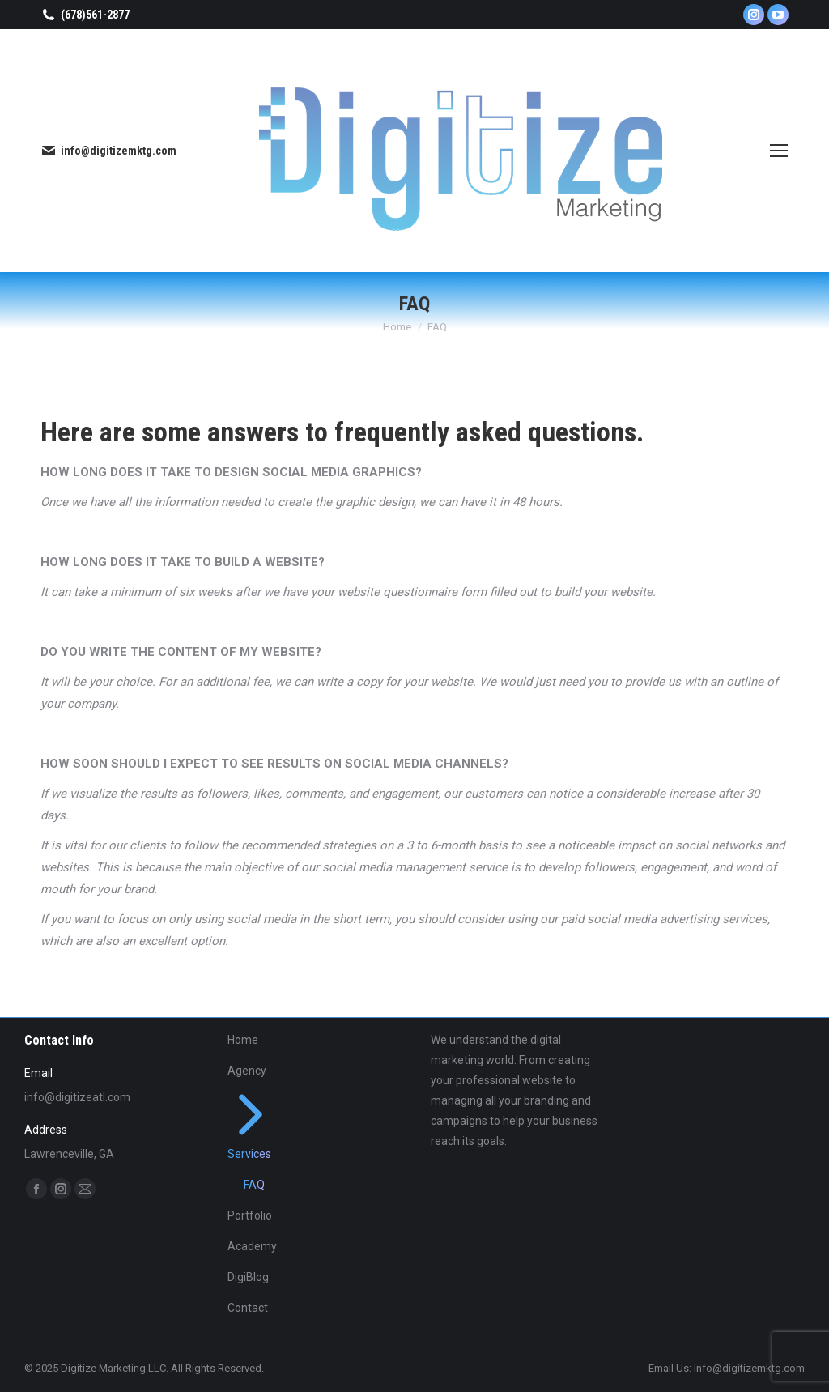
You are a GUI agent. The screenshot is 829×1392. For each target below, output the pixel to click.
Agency (246, 1070)
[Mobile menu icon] (779, 150)
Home (242, 1039)
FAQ (254, 1184)
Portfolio (249, 1215)
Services (250, 1126)
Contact (247, 1307)
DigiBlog (248, 1277)
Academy (252, 1246)
